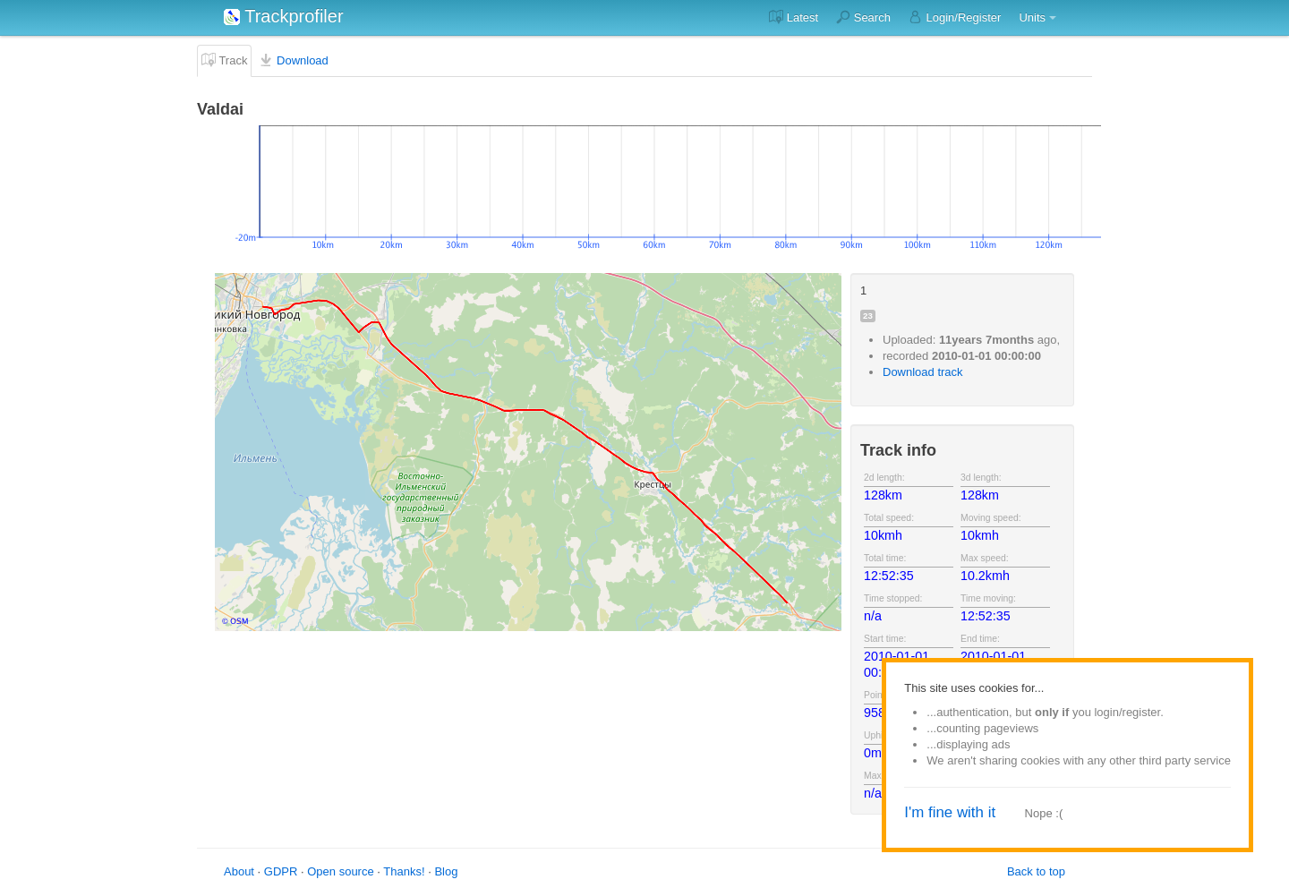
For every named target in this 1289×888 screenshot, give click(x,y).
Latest (793, 17)
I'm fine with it (949, 812)
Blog (445, 871)
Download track (923, 372)
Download (293, 60)
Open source (340, 871)
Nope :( (1044, 813)
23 (868, 315)
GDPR (281, 871)
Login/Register (955, 17)
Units (1032, 17)
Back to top (1036, 871)
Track (224, 60)
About (239, 871)
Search (863, 17)
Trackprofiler (284, 16)
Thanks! (403, 871)
